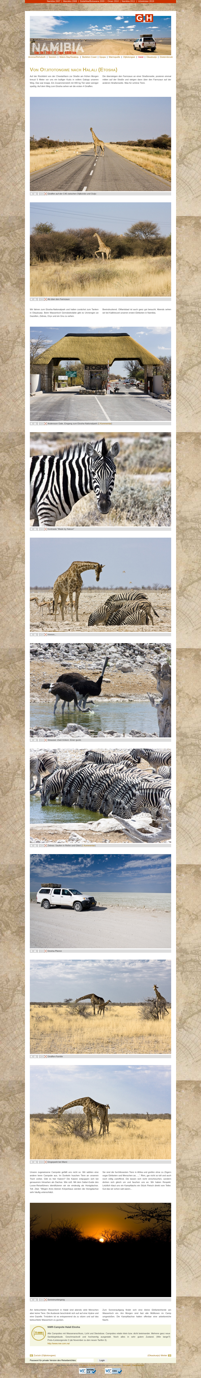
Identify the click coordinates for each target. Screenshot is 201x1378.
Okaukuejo (151, 57)
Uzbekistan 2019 (146, 1)
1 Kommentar (104, 423)
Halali (140, 57)
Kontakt (126, 1365)
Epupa (103, 57)
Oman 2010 (113, 1)
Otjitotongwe (129, 57)
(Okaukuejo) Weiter (157, 1355)
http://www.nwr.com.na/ (59, 1343)
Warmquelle (114, 57)
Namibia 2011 (128, 1)
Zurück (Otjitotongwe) (45, 1355)
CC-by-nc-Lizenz (87, 1365)
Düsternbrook (166, 57)
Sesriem (52, 57)
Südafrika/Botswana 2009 (92, 1)
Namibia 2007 (53, 1)
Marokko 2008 (70, 1)
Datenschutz (138, 1365)
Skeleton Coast (89, 57)
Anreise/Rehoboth (37, 57)
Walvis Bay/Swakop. (69, 57)
